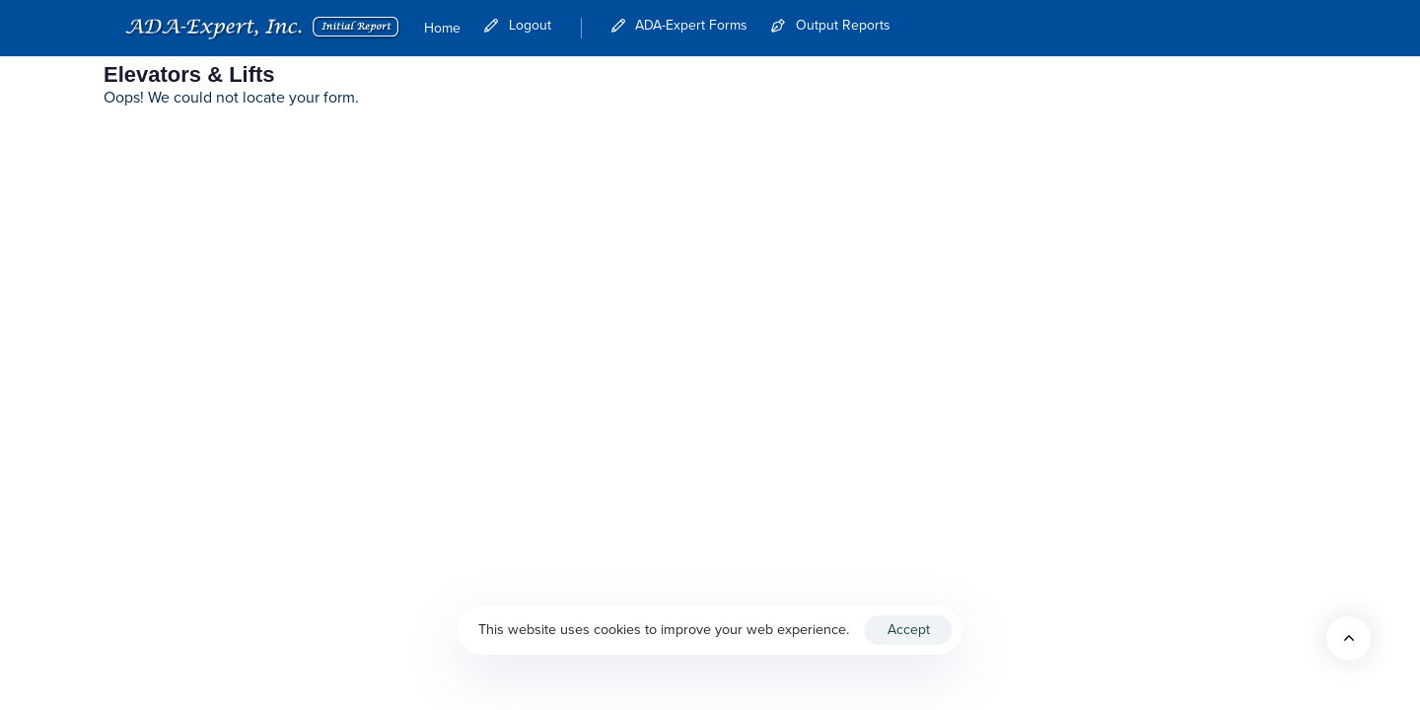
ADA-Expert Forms (679, 26)
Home (442, 28)
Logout (517, 26)
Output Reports (830, 26)
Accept (909, 629)
